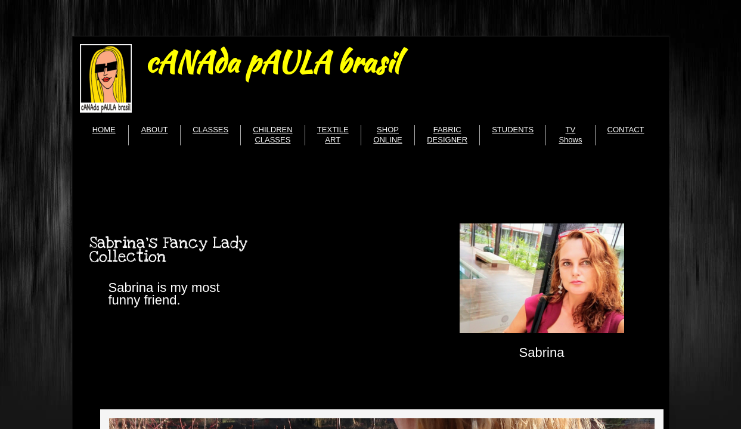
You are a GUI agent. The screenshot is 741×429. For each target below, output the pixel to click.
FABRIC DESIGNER (447, 134)
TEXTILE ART (333, 134)
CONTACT (625, 129)
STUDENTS (513, 129)
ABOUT (154, 129)
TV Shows (570, 134)
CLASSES (210, 129)
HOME (104, 129)
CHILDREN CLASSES (272, 134)
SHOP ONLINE (387, 134)
